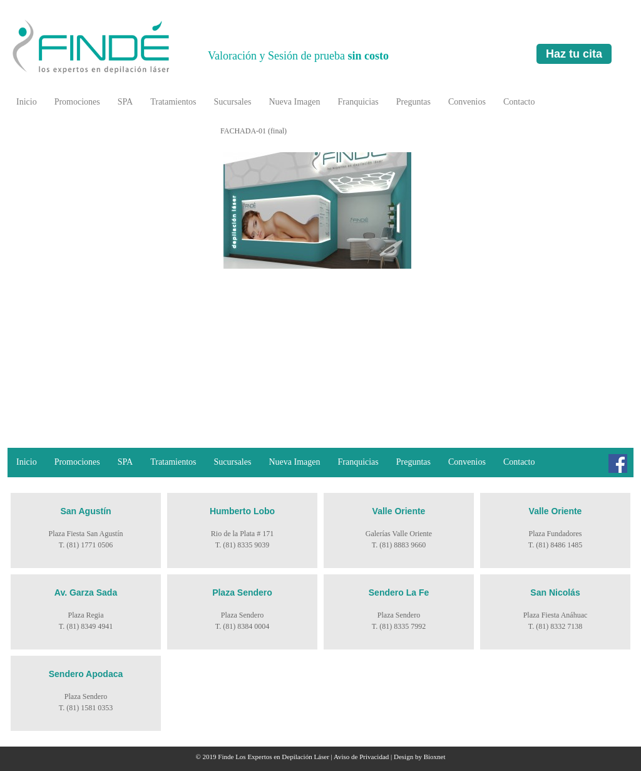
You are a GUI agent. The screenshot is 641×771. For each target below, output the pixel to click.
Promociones (77, 101)
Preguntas (413, 101)
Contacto (519, 101)
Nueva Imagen (294, 101)
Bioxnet (435, 756)
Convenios (467, 101)
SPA (125, 101)
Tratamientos (173, 101)
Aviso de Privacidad (361, 756)
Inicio (26, 101)
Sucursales (233, 101)
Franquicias (357, 101)
